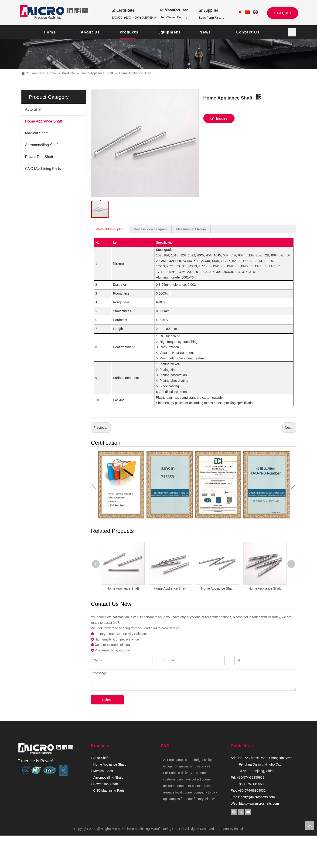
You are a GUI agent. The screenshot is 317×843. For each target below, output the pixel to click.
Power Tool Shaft (39, 157)
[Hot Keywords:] (292, 32)
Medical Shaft (36, 133)
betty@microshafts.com (258, 741)
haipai (238, 773)
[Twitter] (241, 757)
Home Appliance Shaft (43, 121)
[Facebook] (234, 757)
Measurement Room (191, 229)
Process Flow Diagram (150, 229)
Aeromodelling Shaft (42, 145)
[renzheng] (49, 714)
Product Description (110, 229)
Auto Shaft (34, 109)
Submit (107, 644)
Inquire (219, 118)
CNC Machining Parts (43, 169)
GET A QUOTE (283, 13)
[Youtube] (248, 757)
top (309, 825)
